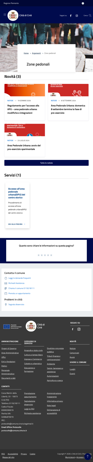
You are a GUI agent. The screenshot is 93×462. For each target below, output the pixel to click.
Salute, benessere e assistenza (55, 370)
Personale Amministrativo (7, 372)
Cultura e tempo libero (33, 354)
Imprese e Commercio (33, 359)
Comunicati (74, 352)
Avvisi (72, 357)
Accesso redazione (84, 457)
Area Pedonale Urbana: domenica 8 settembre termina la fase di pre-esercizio (68, 109)
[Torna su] (87, 456)
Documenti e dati (8, 378)
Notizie (10, 100)
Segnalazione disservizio (29, 403)
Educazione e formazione (29, 369)
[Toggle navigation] (4, 14)
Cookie (32, 453)
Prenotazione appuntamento (30, 395)
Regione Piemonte (11, 3)
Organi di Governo (8, 348)
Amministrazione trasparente (54, 395)
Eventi (72, 373)
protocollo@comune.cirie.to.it (14, 430)
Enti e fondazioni (8, 361)
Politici (4, 365)
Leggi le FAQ (29, 408)
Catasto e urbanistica (33, 363)
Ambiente (51, 363)
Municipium (70, 457)
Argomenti (36, 53)
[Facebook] (69, 15)
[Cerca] (90, 15)
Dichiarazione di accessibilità (53, 411)
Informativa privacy (55, 401)
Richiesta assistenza (32, 413)
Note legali (51, 405)
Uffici (3, 357)
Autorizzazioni (53, 376)
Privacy (24, 453)
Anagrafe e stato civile (33, 350)
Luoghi (72, 369)
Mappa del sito (8, 457)
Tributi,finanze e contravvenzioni (53, 358)
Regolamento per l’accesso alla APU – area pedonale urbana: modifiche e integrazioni (23, 109)
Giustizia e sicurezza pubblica (55, 350)
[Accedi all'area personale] (83, 3)
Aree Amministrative (10, 352)
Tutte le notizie (46, 162)
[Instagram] (75, 15)
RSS (3, 453)
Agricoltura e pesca (55, 380)
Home (26, 53)
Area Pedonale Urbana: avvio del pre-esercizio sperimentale (24, 147)
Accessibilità (13, 453)
